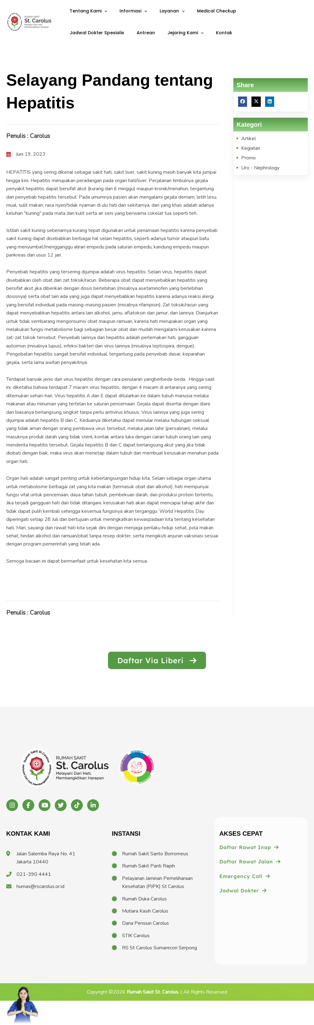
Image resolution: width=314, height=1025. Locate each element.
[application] (102, 15)
